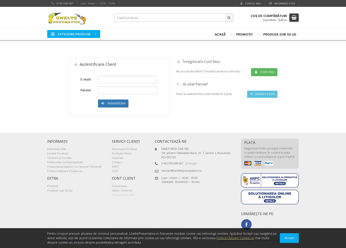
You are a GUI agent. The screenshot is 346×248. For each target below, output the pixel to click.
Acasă (220, 34)
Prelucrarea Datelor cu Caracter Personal (74, 167)
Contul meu (250, 3)
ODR (115, 171)
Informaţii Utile (282, 3)
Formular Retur (122, 153)
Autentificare (113, 103)
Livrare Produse (57, 153)
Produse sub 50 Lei (279, 34)
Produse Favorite (123, 195)
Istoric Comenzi (122, 190)
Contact (117, 162)
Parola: (86, 90)
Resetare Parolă (262, 94)
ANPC (115, 167)
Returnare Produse (124, 149)
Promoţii (244, 34)
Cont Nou (264, 72)
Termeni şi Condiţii (59, 158)
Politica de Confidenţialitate (65, 162)
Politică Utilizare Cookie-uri (64, 171)
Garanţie (117, 158)
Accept (289, 238)
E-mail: (86, 79)
